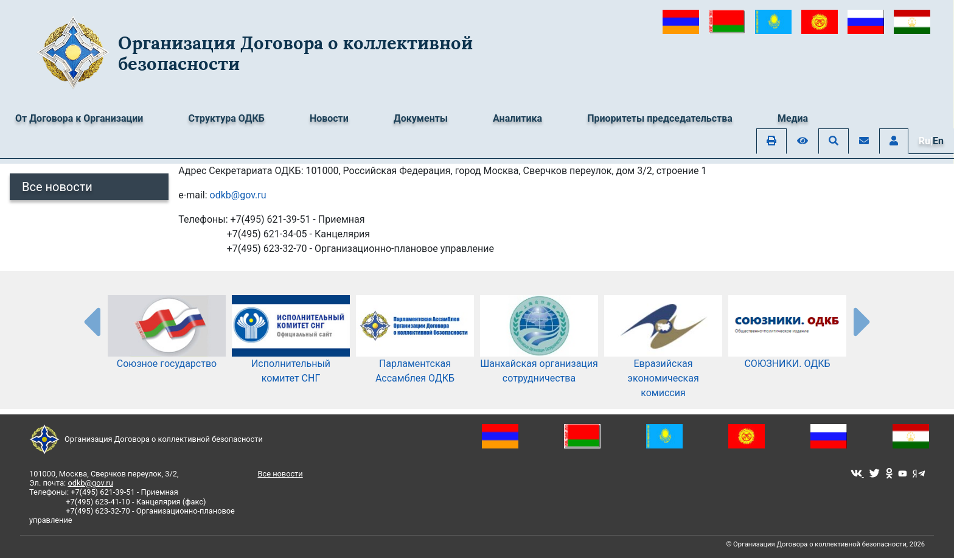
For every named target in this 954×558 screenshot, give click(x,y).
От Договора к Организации (79, 118)
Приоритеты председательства (660, 118)
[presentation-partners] (91, 321)
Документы (421, 118)
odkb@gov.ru (238, 195)
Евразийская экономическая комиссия (663, 359)
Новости (329, 118)
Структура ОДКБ (226, 118)
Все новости (57, 187)
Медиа (793, 118)
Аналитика (517, 118)
